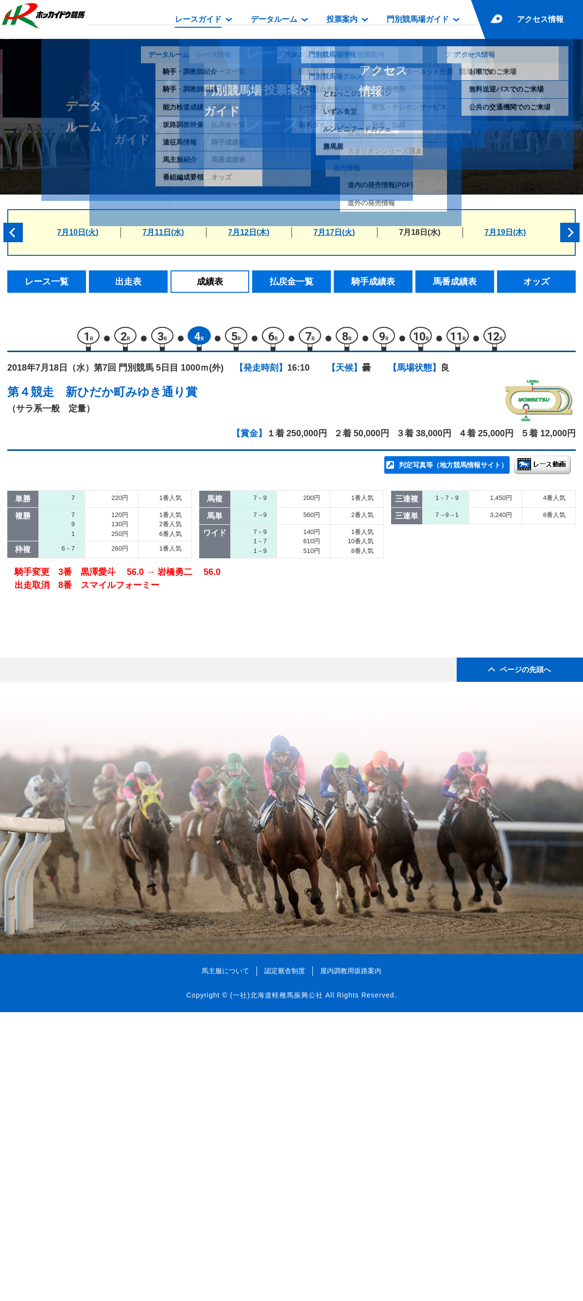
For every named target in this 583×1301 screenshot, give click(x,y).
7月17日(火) (334, 232)
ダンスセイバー (116, 698)
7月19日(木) (505, 232)
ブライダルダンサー (124, 719)
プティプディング (120, 740)
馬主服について (225, 1259)
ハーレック (107, 678)
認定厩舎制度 (284, 1259)
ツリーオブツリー (120, 595)
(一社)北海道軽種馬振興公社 (276, 1283)
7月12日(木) (248, 232)
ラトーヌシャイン (120, 554)
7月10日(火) (77, 232)
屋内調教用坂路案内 (350, 1259)
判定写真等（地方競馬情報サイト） (453, 470)
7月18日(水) (419, 232)
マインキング (112, 657)
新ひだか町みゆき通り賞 (131, 396)
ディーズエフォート (124, 533)
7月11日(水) (163, 232)
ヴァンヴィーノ (116, 616)
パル (95, 637)
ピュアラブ (107, 574)
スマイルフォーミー (124, 761)
